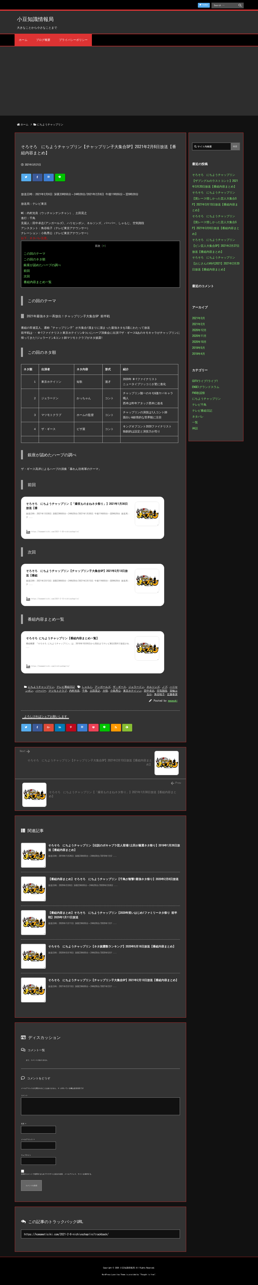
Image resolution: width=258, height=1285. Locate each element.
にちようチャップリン (50, 124)
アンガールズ (103, 686)
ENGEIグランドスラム (205, 386)
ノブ (164, 686)
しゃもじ (87, 686)
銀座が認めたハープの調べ (42, 265)
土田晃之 (95, 690)
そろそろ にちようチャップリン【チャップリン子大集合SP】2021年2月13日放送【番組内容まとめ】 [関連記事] (113, 980)
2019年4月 (198, 353)
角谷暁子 (159, 694)
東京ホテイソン (132, 690)
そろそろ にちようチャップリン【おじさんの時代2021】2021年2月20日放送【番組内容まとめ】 (215, 263)
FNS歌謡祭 (198, 392)
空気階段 (162, 690)
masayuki (173, 700)
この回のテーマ (34, 253)
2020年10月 (199, 341)
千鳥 (84, 690)
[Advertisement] (129, 82)
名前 (23, 1123)
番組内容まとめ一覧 (38, 282)
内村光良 (74, 690)
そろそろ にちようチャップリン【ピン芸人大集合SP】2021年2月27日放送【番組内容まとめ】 (215, 245)
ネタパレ (198, 416)
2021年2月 (198, 324)
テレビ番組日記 (66, 686)
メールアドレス (28, 1139)
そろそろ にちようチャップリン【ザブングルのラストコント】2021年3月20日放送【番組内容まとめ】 (215, 180)
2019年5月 (198, 347)
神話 (195, 428)
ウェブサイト (26, 1155)
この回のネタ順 (34, 259)
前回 (27, 270)
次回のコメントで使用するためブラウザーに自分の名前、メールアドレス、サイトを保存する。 (57, 1174)
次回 (27, 276)
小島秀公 (115, 690)
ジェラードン (136, 686)
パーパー (41, 690)
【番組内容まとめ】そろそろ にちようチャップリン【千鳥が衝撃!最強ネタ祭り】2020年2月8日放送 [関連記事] (113, 879)
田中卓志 (149, 690)
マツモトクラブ (57, 690)
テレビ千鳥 (199, 404)
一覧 (195, 422)
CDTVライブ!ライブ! (205, 380)
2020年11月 (199, 335)
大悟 (105, 690)
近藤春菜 (172, 694)
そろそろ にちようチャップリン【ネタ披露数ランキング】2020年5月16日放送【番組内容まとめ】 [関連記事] (112, 946)
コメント (24, 1095)
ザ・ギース (119, 686)
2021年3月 (198, 318)
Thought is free (147, 1274)
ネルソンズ (153, 686)
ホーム (24, 124)
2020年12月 (199, 329)
